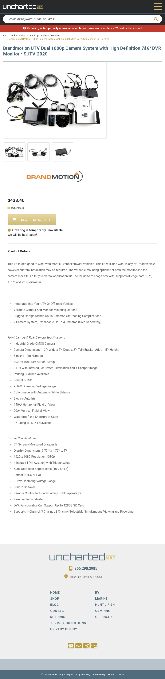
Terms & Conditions (115, 674)
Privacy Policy (99, 674)
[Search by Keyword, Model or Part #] (77, 19)
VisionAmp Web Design (81, 674)
